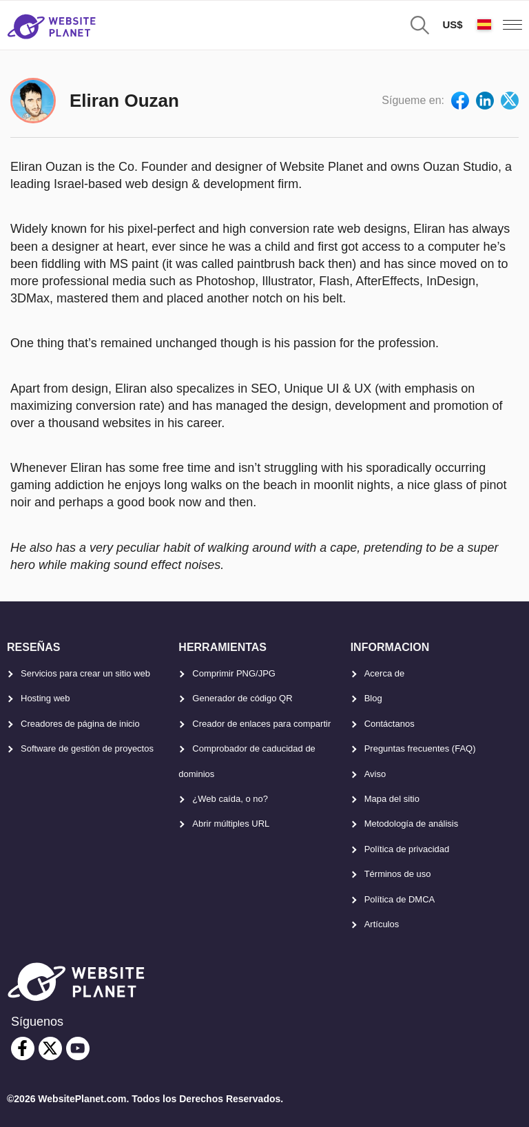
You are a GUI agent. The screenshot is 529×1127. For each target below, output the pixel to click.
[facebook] (22, 1048)
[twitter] (50, 1048)
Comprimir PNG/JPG (234, 673)
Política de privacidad (407, 849)
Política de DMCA (399, 899)
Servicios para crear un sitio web (85, 673)
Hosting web (45, 698)
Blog (373, 698)
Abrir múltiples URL (230, 823)
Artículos (382, 924)
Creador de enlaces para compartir (261, 723)
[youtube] (78, 1048)
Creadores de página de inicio (80, 723)
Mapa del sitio (391, 799)
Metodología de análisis (411, 823)
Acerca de (384, 673)
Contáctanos (389, 723)
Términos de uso (397, 874)
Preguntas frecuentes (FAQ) (420, 748)
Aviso (375, 774)
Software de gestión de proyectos (87, 748)
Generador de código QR (242, 698)
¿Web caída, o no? (230, 799)
